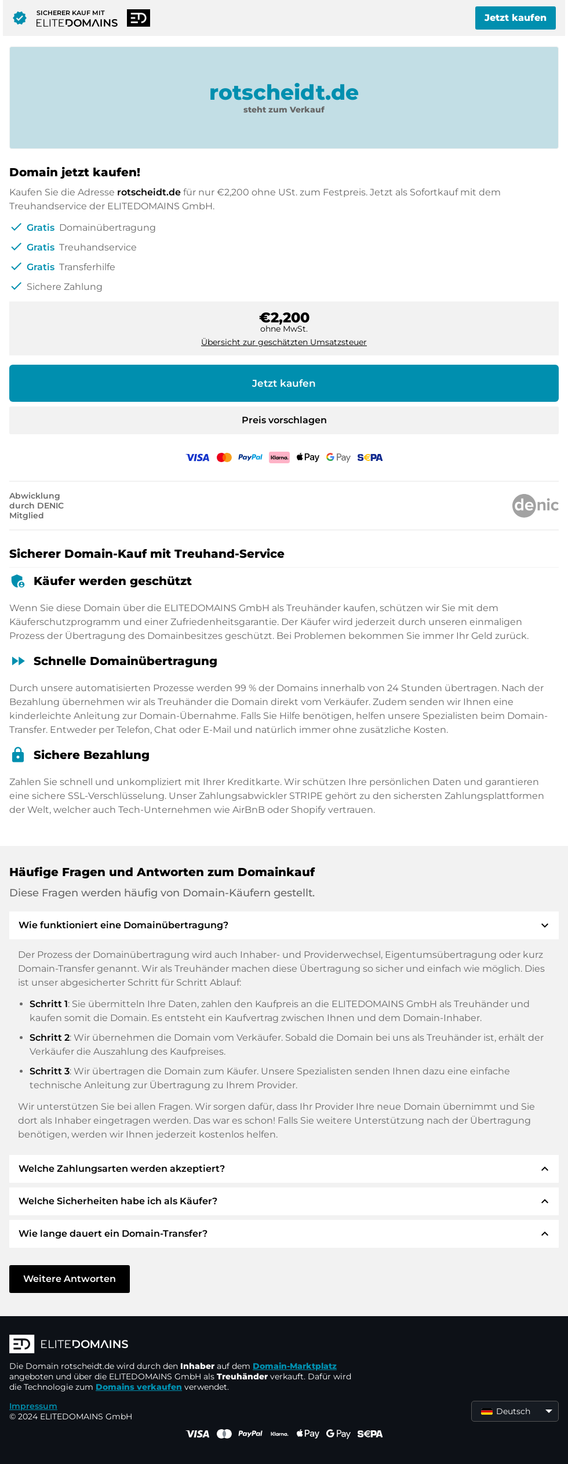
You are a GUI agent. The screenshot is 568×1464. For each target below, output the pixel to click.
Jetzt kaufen (516, 17)
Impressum (33, 1406)
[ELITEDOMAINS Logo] (183, 1345)
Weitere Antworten (69, 1278)
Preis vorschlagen (284, 420)
